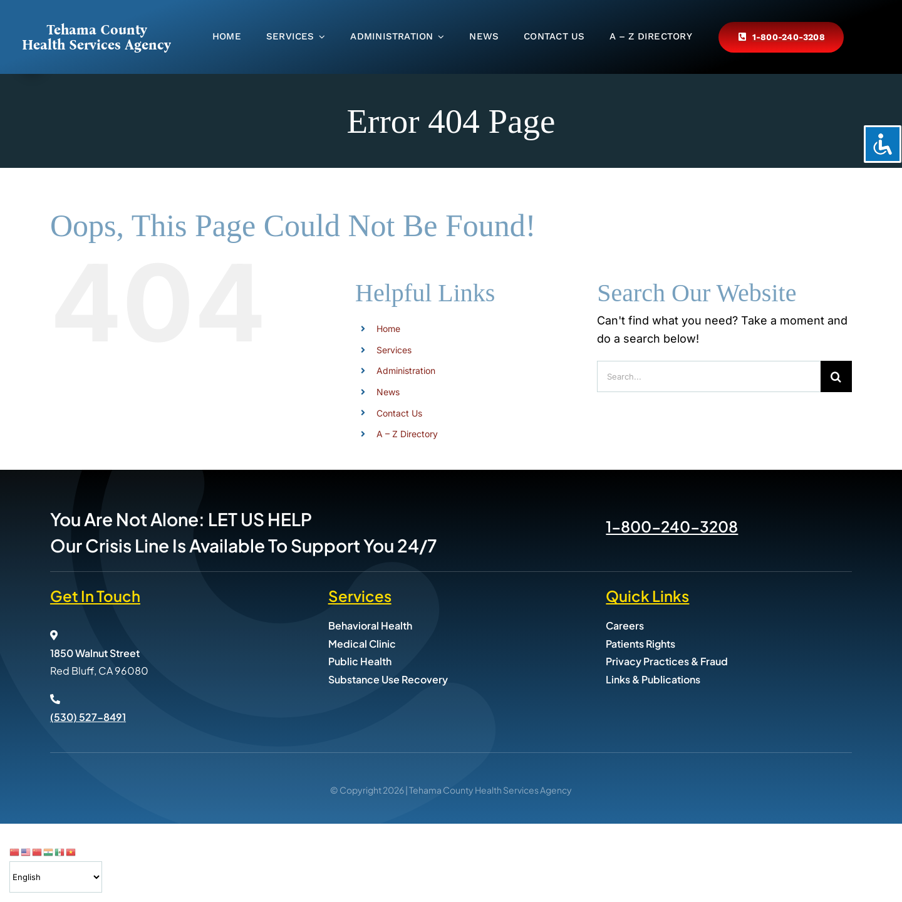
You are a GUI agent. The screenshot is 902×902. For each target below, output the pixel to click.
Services (394, 350)
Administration (405, 370)
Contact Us (399, 413)
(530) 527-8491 (88, 716)
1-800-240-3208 (672, 526)
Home (388, 328)
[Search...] (709, 376)
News (388, 391)
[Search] (836, 376)
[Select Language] (55, 877)
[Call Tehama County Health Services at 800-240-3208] (781, 37)
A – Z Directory (407, 433)
